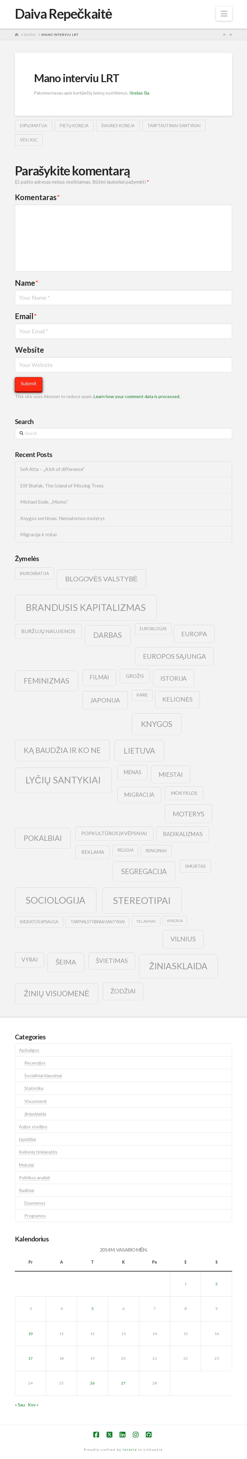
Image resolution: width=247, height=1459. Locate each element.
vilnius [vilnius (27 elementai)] (183, 939)
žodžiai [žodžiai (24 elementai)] (123, 991)
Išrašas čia (139, 92)
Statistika (33, 1088)
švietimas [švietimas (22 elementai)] (112, 960)
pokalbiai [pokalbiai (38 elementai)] (43, 838)
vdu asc (29, 139)
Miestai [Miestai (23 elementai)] (170, 774)
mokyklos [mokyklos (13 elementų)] (184, 793)
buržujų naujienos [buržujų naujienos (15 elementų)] (48, 631)
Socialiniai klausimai (43, 1075)
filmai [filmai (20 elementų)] (99, 677)
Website (29, 349)
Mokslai (26, 1165)
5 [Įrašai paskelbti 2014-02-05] (92, 1308)
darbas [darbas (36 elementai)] (107, 635)
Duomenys (35, 1203)
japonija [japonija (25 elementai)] (105, 700)
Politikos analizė (34, 1177)
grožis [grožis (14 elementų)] (135, 676)
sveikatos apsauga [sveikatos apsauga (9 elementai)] (39, 921)
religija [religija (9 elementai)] (125, 850)
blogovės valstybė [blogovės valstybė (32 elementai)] (101, 578)
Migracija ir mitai (38, 534)
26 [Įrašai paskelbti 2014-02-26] (92, 1383)
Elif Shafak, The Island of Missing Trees (62, 485)
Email (26, 316)
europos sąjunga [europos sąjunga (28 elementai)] (174, 656)
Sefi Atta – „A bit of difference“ (52, 469)
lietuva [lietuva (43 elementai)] (139, 750)
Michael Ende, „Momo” (44, 502)
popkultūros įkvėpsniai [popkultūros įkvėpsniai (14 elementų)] (114, 833)
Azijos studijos (33, 1126)
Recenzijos (35, 1062)
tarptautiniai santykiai (174, 125)
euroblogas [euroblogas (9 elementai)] (153, 628)
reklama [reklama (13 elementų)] (92, 852)
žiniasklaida (35, 1113)
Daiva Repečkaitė (63, 13)
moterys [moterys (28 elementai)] (188, 814)
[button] (224, 13)
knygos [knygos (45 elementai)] (156, 724)
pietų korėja (74, 125)
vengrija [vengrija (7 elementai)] (175, 921)
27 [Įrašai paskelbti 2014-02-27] (123, 1383)
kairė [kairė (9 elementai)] (142, 695)
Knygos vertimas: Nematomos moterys (62, 518)
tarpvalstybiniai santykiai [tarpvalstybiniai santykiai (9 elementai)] (98, 921)
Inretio (130, 1449)
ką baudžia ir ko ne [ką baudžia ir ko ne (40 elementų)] (62, 750)
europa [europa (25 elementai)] (194, 634)
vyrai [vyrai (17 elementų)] (30, 959)
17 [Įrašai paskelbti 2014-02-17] (30, 1358)
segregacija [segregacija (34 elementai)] (144, 871)
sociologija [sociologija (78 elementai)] (55, 900)
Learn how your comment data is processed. (137, 396)
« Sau (20, 1404)
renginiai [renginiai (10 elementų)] (156, 850)
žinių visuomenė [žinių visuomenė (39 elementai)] (57, 993)
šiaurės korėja (118, 125)
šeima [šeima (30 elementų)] (66, 962)
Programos (35, 1215)
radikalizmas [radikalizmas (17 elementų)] (182, 834)
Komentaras (37, 197)
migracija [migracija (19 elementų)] (139, 794)
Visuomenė (35, 1101)
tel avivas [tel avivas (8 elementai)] (146, 921)
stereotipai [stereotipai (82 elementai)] (142, 900)
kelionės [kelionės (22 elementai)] (177, 699)
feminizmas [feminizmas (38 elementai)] (46, 680)
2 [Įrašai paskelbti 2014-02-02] (216, 1283)
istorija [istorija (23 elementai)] (173, 678)
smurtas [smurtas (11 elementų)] (195, 866)
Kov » (33, 1404)
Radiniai (26, 1190)
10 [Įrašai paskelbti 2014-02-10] (30, 1333)
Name (26, 282)
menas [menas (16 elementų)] (132, 772)
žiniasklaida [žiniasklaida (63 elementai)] (178, 966)
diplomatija (33, 125)
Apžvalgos (29, 1050)
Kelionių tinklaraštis (38, 1152)
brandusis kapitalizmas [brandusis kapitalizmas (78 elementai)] (86, 607)
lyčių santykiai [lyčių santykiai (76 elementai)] (63, 780)
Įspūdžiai (27, 1139)
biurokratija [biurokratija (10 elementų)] (34, 573)
